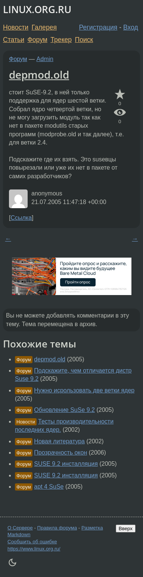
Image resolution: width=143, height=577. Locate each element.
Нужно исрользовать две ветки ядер (84, 390)
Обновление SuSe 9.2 (64, 410)
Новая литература (59, 441)
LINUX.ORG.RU (37, 9)
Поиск (84, 39)
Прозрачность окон (60, 452)
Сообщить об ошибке (32, 541)
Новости (15, 27)
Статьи (13, 39)
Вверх (126, 528)
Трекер (61, 39)
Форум (37, 39)
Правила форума (57, 528)
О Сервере (20, 528)
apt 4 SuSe (48, 486)
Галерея (44, 27)
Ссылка (21, 218)
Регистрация (98, 27)
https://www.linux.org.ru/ (33, 549)
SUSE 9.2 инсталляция (66, 464)
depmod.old (39, 74)
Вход (130, 27)
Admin (45, 59)
